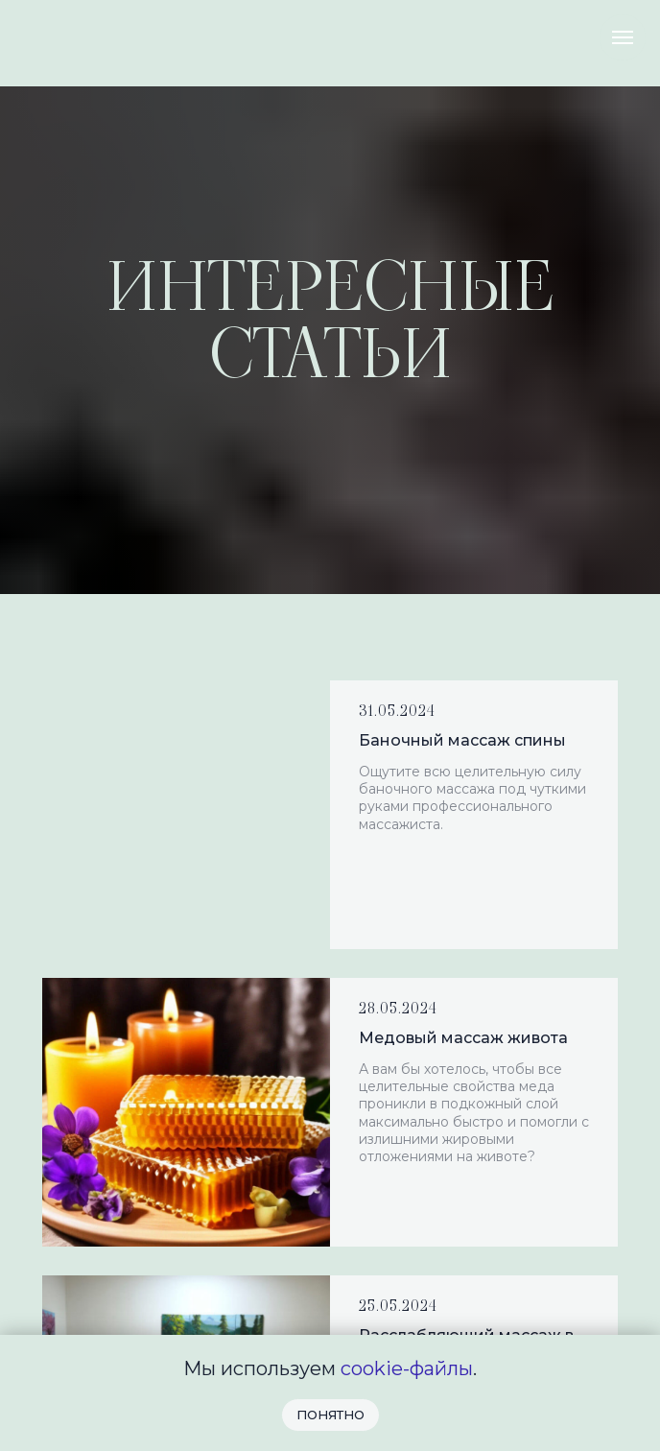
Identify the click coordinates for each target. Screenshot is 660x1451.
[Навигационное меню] (622, 37)
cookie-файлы (407, 1368)
